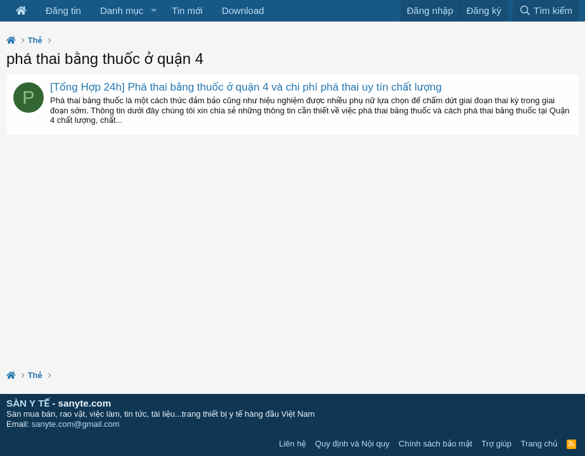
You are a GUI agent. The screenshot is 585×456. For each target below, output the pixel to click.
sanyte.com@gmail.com (76, 424)
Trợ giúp (496, 443)
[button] (153, 11)
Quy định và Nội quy (352, 443)
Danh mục (121, 10)
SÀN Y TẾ (27, 403)
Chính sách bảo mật (435, 443)
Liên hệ (292, 443)
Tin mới (187, 10)
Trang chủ (539, 443)
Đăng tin (63, 10)
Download (243, 10)
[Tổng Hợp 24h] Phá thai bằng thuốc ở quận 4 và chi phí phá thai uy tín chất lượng (246, 87)
